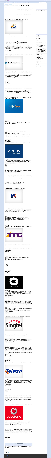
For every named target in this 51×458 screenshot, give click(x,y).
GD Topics (38, 63)
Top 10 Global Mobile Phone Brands (41, 45)
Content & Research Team (20, 443)
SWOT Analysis (38, 57)
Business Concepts (39, 56)
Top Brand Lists (39, 61)
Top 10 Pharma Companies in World (41, 50)
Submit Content (38, 66)
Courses (45, 0)
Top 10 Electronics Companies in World (41, 49)
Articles (38, 62)
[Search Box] (42, 2)
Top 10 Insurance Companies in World (41, 51)
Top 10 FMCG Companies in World (41, 46)
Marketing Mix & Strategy (40, 58)
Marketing (38, 35)
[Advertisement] (10, 13)
